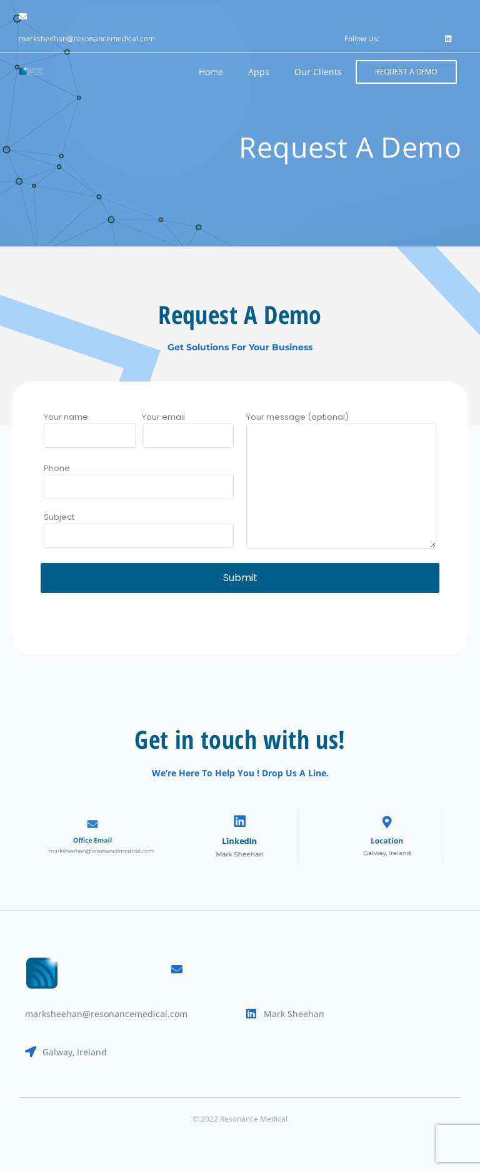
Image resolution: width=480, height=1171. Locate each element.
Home (211, 72)
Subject (139, 536)
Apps (258, 72)
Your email (188, 436)
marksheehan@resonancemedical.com (87, 38)
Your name (90, 436)
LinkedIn (239, 840)
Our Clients (318, 72)
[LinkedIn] (240, 825)
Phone (139, 487)
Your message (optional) (341, 487)
